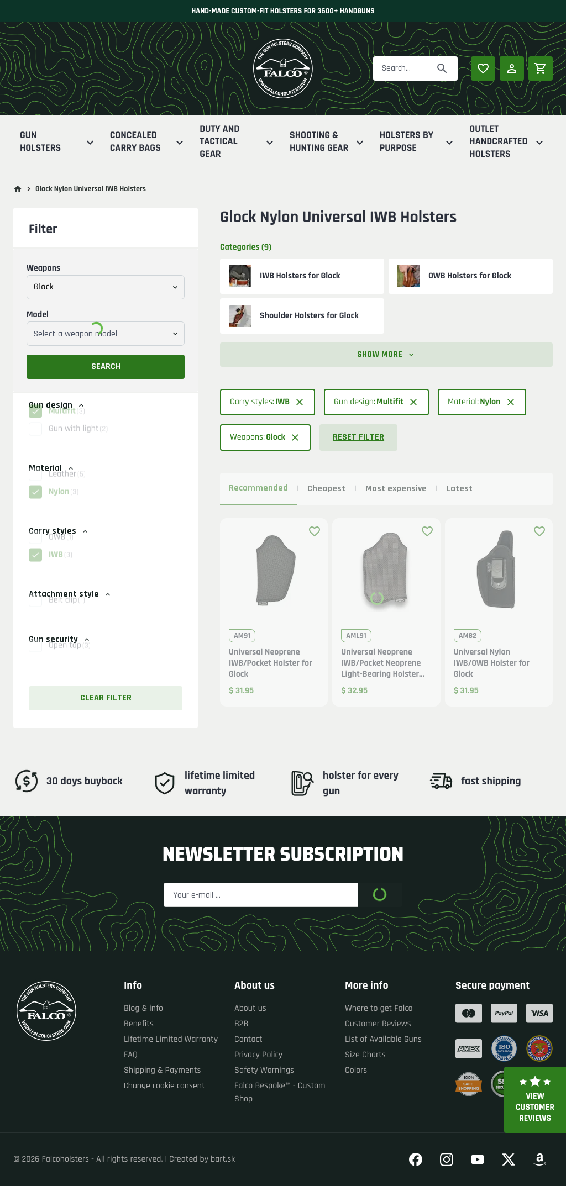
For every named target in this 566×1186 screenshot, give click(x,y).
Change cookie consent (165, 1086)
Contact (248, 1039)
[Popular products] (483, 68)
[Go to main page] (17, 189)
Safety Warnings (264, 1070)
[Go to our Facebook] (415, 1159)
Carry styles (59, 531)
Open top (70, 657)
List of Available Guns (383, 1039)
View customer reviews (535, 1100)
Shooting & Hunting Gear (328, 142)
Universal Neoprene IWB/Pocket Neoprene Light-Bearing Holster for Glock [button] (381, 663)
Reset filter (358, 437)
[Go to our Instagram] (446, 1159)
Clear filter (106, 698)
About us (250, 1008)
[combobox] (106, 287)
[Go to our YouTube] (477, 1159)
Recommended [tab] (258, 488)
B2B (241, 1024)
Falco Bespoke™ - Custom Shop (279, 1092)
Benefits (139, 1024)
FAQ (131, 1055)
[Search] (442, 68)
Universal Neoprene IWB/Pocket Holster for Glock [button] (270, 663)
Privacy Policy (258, 1055)
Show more (386, 354)
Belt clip (67, 612)
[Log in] (512, 68)
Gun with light (78, 440)
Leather (67, 486)
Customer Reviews (378, 1024)
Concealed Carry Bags (148, 142)
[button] (105, 423)
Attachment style (70, 594)
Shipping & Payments (162, 1070)
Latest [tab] (459, 488)
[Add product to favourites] (314, 531)
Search (105, 366)
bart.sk (223, 1159)
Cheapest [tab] (326, 488)
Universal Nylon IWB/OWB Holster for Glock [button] (492, 663)
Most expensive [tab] (396, 488)
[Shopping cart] (540, 68)
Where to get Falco (379, 1008)
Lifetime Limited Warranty (171, 1039)
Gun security (60, 639)
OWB (61, 549)
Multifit (67, 423)
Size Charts (365, 1055)
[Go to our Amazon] (539, 1159)
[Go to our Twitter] (508, 1159)
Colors (356, 1070)
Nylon (63, 503)
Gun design (57, 405)
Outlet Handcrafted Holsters (507, 142)
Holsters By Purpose (418, 142)
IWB (60, 566)
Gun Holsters (58, 142)
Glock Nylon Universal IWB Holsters (90, 189)
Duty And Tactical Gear (238, 142)
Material (52, 468)
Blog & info (143, 1008)
